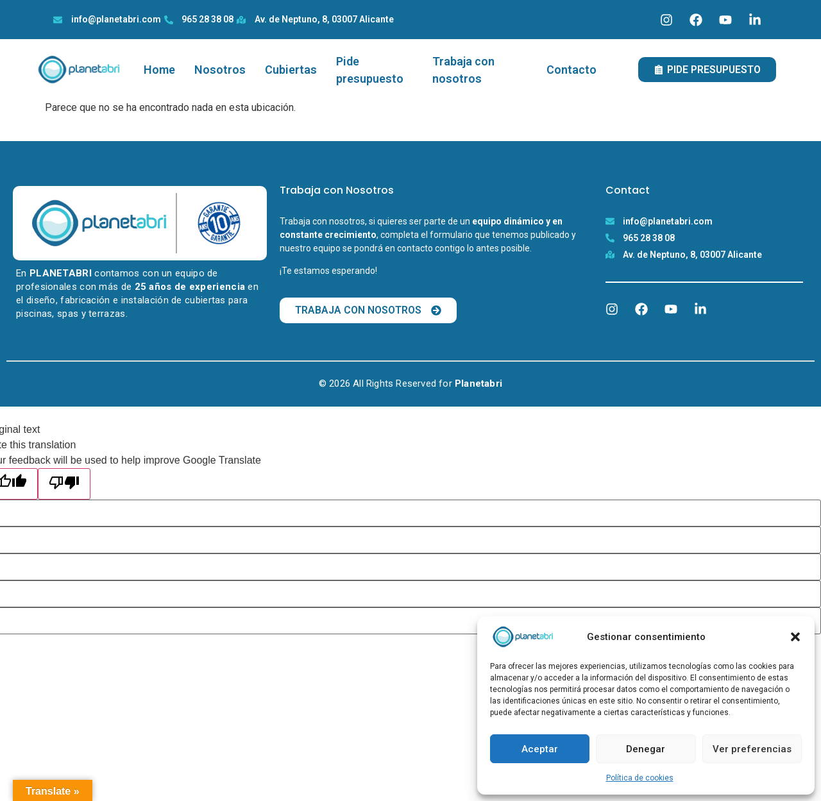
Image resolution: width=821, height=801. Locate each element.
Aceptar (539, 749)
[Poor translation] (64, 484)
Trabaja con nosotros (463, 70)
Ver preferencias (752, 749)
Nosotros (220, 69)
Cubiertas (291, 69)
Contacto (571, 69)
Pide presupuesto (369, 70)
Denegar (645, 749)
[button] (795, 636)
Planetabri (478, 383)
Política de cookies (639, 777)
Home (159, 69)
